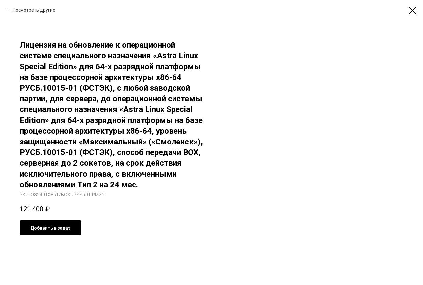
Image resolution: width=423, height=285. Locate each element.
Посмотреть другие (34, 10)
